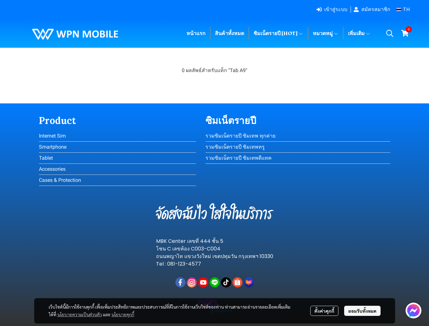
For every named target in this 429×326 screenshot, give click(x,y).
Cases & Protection (60, 180)
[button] (403, 9)
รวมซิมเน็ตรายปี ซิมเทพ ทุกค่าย (240, 136)
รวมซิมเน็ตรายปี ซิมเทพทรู (235, 147)
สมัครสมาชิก (372, 9)
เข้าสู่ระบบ (332, 9)
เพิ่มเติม (359, 33)
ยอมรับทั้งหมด (362, 311)
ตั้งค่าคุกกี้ (324, 311)
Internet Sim (52, 136)
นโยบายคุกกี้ (122, 314)
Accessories (52, 169)
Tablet (46, 158)
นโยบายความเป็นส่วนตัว (79, 314)
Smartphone (52, 147)
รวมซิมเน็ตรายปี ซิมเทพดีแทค (238, 158)
